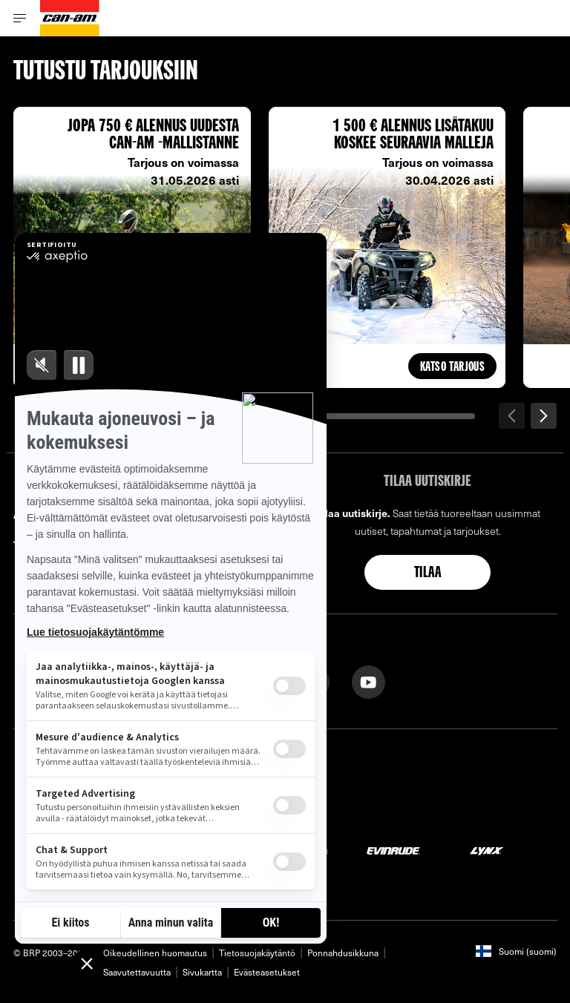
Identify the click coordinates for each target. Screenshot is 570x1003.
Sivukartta (202, 972)
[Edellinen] (512, 416)
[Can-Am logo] (69, 18)
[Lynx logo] (487, 850)
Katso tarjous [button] (452, 367)
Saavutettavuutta (137, 972)
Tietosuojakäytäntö (257, 952)
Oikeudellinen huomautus (155, 952)
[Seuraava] (544, 416)
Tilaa (427, 573)
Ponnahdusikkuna (343, 952)
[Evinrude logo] (393, 850)
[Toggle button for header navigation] (20, 18)
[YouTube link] (368, 680)
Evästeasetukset (267, 972)
